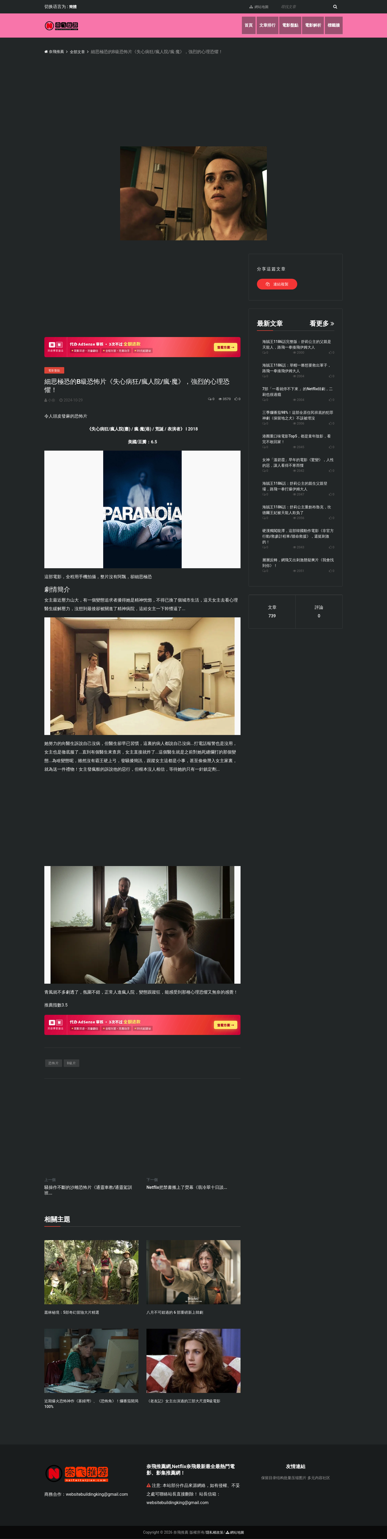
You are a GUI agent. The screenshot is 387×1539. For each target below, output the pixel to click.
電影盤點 (286, 25)
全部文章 (81, 51)
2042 (298, 471)
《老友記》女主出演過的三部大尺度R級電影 (183, 1401)
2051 (298, 571)
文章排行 (261, 25)
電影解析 (310, 25)
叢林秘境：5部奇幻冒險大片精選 (71, 1312)
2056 (298, 518)
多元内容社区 (318, 1478)
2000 (298, 352)
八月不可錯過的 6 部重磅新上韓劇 (174, 1312)
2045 (298, 447)
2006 (298, 423)
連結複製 (277, 284)
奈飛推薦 (55, 51)
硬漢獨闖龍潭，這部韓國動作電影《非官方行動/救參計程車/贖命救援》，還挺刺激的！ (298, 536)
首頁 (241, 25)
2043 (298, 547)
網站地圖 (256, 7)
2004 (298, 376)
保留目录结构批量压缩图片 (283, 1478)
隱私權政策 (214, 1532)
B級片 (71, 1064)
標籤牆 (333, 25)
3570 (222, 399)
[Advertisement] (205, 95)
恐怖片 (53, 1064)
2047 (298, 494)
